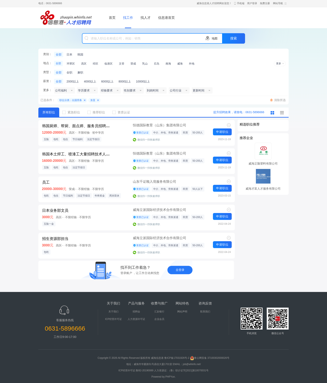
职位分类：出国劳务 (70, 100)
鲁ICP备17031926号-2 (176, 357)
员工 (46, 182)
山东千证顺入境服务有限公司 (154, 181)
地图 (215, 38)
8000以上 (124, 81)
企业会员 (159, 319)
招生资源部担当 (55, 239)
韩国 (80, 54)
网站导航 (278, 3)
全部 (59, 54)
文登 (121, 63)
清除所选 (280, 100)
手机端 (240, 3)
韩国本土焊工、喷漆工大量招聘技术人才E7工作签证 (77, 154)
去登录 (180, 269)
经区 (95, 63)
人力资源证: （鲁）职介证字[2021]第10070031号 (181, 370)
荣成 (133, 63)
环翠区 (71, 63)
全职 (69, 72)
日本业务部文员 (55, 210)
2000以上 (73, 81)
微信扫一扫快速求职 (148, 139)
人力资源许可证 (136, 319)
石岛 (156, 63)
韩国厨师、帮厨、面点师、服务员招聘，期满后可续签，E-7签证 (77, 126)
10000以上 (143, 81)
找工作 (128, 17)
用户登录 (252, 3)
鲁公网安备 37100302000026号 (209, 357)
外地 (191, 63)
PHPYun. (170, 376)
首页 (112, 17)
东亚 (92, 100)
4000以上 (90, 81)
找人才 (146, 17)
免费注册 (265, 3)
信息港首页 (166, 17)
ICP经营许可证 (113, 319)
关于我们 (113, 311)
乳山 (145, 63)
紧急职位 (72, 112)
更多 (278, 63)
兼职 (80, 72)
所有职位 (49, 112)
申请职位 (222, 131)
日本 (69, 54)
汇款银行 (159, 311)
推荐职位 (98, 112)
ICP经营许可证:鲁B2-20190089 (136, 370)
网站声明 (182, 311)
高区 (84, 63)
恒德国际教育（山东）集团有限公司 (159, 125)
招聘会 (136, 311)
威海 (180, 63)
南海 (168, 63)
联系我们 (205, 311)
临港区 (108, 63)
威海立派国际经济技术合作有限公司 (159, 210)
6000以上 (107, 81)
